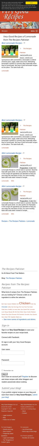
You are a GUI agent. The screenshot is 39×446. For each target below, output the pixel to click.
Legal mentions (7, 415)
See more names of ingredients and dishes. (20, 319)
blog (4, 417)
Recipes (4, 31)
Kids (28, 309)
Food (23, 307)
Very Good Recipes (7, 404)
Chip (35, 304)
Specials (35, 314)
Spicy (3, 317)
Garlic (31, 307)
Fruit (28, 307)
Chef (17, 304)
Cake (5, 304)
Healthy (10, 309)
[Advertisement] (19, 96)
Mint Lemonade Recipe (11, 153)
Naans (25, 312)
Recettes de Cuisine (28, 438)
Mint (12, 181)
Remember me (8, 370)
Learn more (27, 8)
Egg (17, 307)
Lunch (3, 312)
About (24, 411)
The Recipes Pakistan (17, 221)
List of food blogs (27, 429)
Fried (25, 307)
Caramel (9, 304)
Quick (10, 314)
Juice (22, 309)
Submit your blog (8, 429)
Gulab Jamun (5, 309)
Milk (14, 312)
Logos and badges (8, 438)
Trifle (9, 317)
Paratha (3, 314)
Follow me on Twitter (9, 419)
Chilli (32, 304)
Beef (3, 304)
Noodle (29, 312)
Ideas (19, 309)
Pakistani (33, 312)
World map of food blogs (29, 431)
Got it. (31, 3)
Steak (6, 317)
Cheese (14, 304)
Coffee (9, 307)
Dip (12, 307)
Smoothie (27, 314)
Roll (18, 314)
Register (25, 376)
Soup (31, 314)
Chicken (24, 303)
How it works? (7, 431)
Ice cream (15, 309)
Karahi (25, 309)
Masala (10, 312)
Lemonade (5, 71)
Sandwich (21, 314)
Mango (6, 312)
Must (18, 312)
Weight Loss (19, 317)
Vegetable (13, 317)
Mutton (21, 312)
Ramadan (14, 314)
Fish (20, 307)
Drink (15, 307)
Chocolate (4, 307)
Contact (24, 413)
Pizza (7, 314)
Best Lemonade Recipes (12, 43)
